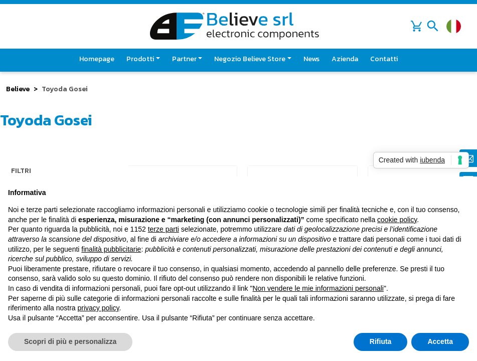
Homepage (96, 59)
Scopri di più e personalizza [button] (70, 341)
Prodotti (140, 59)
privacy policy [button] (98, 308)
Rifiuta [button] (381, 341)
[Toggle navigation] (432, 26)
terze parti (163, 229)
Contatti (384, 59)
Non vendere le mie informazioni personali (317, 288)
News (311, 59)
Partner (184, 59)
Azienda (345, 59)
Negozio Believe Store (249, 59)
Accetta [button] (440, 341)
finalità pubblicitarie (111, 249)
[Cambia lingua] (453, 26)
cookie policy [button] (397, 220)
